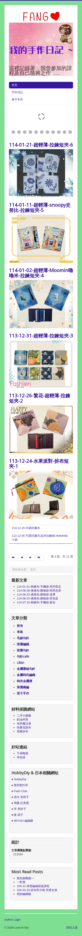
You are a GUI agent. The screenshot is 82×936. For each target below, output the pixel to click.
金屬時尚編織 (26, 675)
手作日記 (17, 92)
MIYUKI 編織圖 (23, 820)
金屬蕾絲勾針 (26, 669)
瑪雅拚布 (22, 731)
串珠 (20, 632)
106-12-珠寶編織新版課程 (33, 886)
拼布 (20, 626)
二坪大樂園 (24, 715)
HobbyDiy (20, 779)
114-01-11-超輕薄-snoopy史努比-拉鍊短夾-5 (40, 207)
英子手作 (17, 99)
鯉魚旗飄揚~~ (25, 878)
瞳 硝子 (18, 814)
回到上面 (72, 927)
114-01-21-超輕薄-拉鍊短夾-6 (41, 144)
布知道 (21, 757)
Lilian (20, 662)
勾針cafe (23, 656)
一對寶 (21, 882)
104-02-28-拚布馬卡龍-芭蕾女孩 (37, 890)
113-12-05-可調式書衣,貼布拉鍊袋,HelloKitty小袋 (40, 537)
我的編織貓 (24, 894)
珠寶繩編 (23, 687)
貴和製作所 (21, 785)
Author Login (12, 919)
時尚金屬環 (24, 681)
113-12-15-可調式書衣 (26, 528)
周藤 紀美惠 (21, 803)
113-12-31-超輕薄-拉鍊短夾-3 (41, 335)
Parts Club (20, 791)
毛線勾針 (23, 638)
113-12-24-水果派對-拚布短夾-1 (39, 463)
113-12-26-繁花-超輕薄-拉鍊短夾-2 (39, 398)
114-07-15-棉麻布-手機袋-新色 (36, 602)
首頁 (14, 85)
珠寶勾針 (23, 650)
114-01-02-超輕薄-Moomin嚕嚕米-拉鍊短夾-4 (41, 273)
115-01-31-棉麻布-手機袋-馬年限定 (39, 586)
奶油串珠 (22, 719)
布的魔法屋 (24, 723)
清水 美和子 (21, 797)
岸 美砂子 (20, 808)
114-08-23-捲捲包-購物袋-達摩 (36, 594)
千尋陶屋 (22, 753)
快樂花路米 (24, 727)
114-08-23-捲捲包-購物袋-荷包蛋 (37, 598)
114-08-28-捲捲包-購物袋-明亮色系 (39, 590)
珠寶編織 (23, 644)
